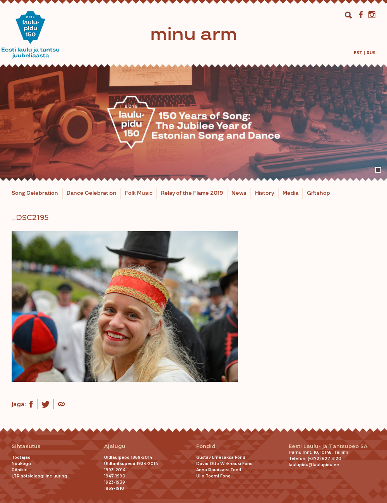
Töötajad (21, 457)
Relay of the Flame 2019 (192, 193)
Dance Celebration (91, 193)
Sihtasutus (26, 446)
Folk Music (138, 193)
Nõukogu (21, 463)
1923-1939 (114, 482)
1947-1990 (114, 476)
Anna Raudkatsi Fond (218, 469)
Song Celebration (35, 193)
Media (290, 193)
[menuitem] (358, 52)
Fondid (206, 446)
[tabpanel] (193, 122)
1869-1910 (114, 488)
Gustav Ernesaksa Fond (220, 457)
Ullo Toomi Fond (213, 476)
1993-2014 (114, 469)
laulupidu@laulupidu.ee (314, 464)
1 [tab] (378, 170)
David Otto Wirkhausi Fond (224, 463)
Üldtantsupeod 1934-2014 (131, 463)
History (264, 193)
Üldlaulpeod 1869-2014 (128, 457)
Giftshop (318, 193)
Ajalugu (114, 446)
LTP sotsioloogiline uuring (39, 476)
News (239, 193)
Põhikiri (19, 469)
